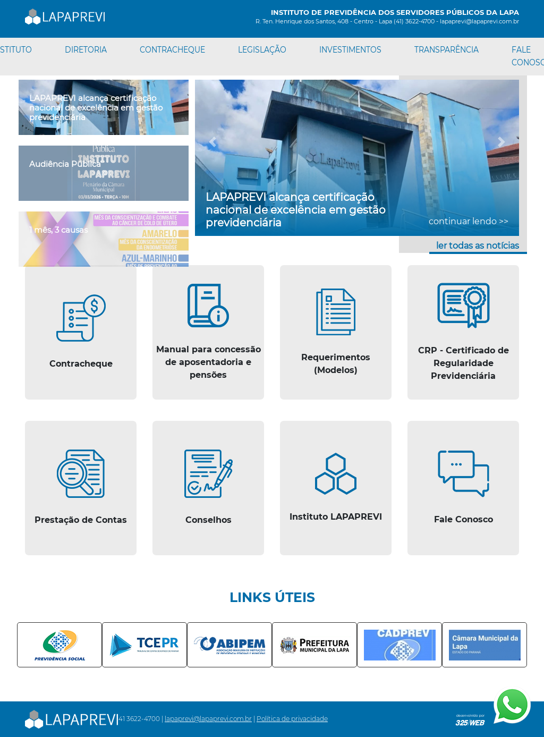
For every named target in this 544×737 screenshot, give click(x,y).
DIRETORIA (86, 49)
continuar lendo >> (468, 221)
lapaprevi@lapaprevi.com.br (208, 719)
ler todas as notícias (477, 246)
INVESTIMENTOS (350, 49)
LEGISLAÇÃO (262, 49)
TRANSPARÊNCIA (446, 49)
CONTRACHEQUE (172, 49)
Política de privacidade (292, 719)
